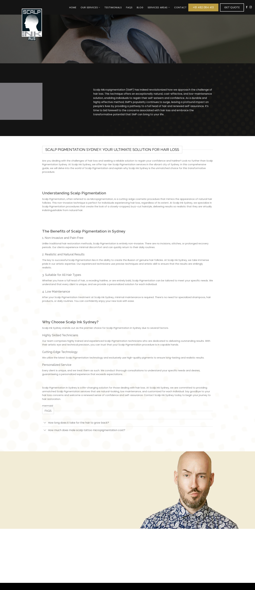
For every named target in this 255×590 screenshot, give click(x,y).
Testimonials (113, 7)
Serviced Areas (159, 7)
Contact (180, 7)
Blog (140, 7)
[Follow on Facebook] (247, 7)
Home (72, 7)
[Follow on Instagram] (250, 7)
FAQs (129, 7)
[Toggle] (45, 423)
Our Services (90, 7)
